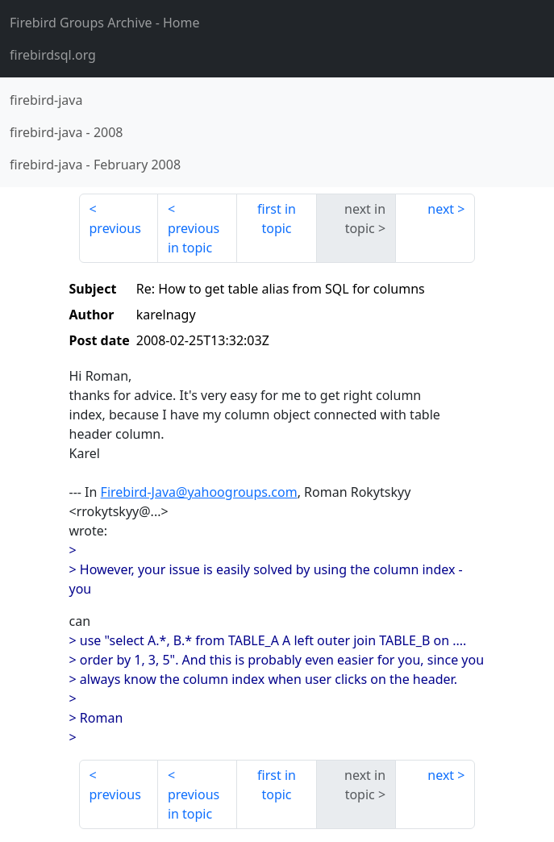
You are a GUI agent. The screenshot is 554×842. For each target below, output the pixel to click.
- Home (105, 22)
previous (115, 228)
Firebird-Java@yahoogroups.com (199, 492)
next (440, 209)
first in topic (276, 218)
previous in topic (193, 237)
